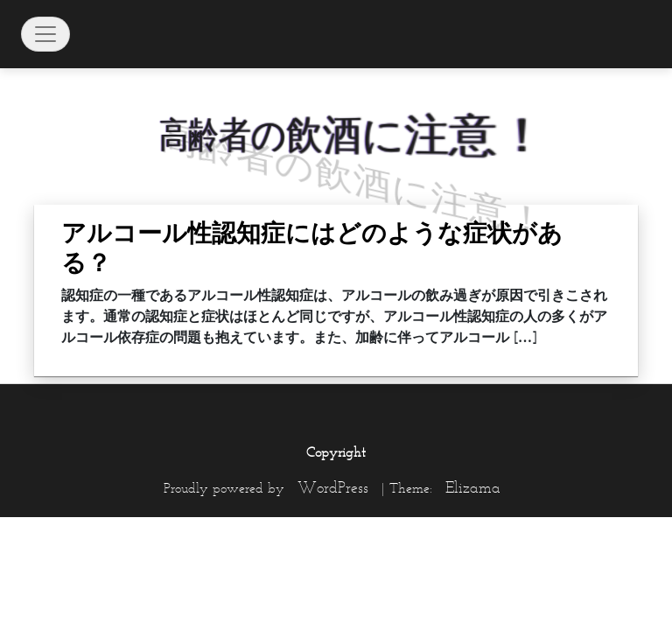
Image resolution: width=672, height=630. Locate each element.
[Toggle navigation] (45, 34)
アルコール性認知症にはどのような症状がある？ (312, 247)
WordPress (333, 487)
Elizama (472, 487)
